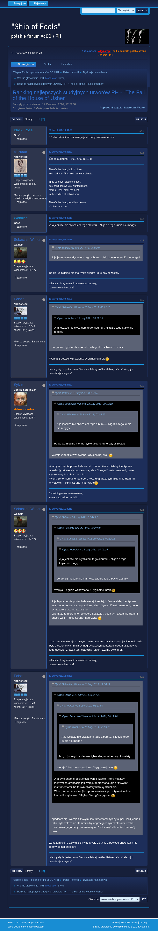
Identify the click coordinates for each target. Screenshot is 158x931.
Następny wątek (134, 107)
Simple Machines (35, 922)
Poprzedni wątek (111, 107)
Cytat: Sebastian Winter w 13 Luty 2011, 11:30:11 (82, 684)
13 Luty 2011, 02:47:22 (60, 384)
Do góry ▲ (144, 922)
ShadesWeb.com (35, 926)
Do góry (17, 871)
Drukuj (141, 119)
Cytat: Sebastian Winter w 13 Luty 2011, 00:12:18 (82, 307)
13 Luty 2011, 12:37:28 (60, 676)
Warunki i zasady (129, 922)
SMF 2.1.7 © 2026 (17, 922)
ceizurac (20, 152)
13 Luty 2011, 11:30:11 (60, 509)
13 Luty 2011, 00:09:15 (60, 218)
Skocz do (93, 899)
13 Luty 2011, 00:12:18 (60, 239)
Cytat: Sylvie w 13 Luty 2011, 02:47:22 (76, 517)
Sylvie (61, 78)
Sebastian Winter (27, 240)
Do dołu (17, 119)
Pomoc (115, 922)
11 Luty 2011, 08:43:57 (60, 151)
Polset (18, 299)
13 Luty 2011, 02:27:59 (60, 299)
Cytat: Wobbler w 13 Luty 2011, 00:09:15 (77, 248)
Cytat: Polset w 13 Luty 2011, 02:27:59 (76, 393)
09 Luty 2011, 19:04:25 (60, 130)
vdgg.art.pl (104, 51)
